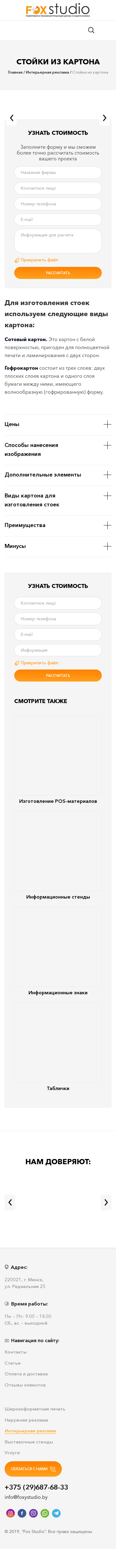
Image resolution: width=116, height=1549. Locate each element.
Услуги (12, 1452)
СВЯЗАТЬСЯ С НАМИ (33, 1469)
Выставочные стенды (29, 1442)
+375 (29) (36, 1487)
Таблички (58, 1047)
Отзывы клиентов (25, 1385)
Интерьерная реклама (30, 1431)
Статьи (12, 1363)
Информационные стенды (58, 855)
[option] (58, 115)
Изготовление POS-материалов (58, 759)
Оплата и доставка (26, 1374)
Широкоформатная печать (35, 1409)
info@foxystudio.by (26, 1497)
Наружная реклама (26, 1420)
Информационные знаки (58, 951)
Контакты (16, 1352)
